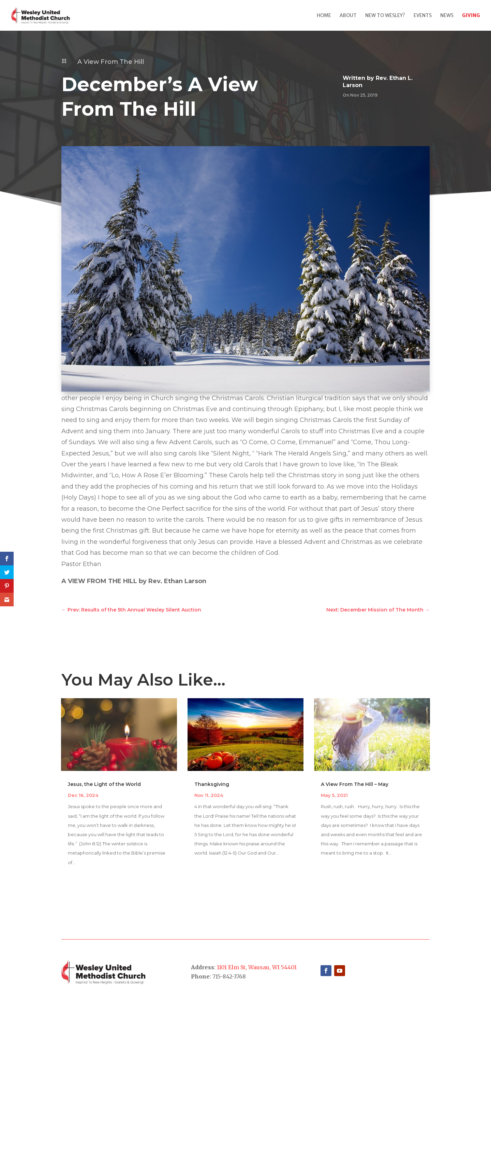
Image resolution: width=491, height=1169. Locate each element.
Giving (471, 15)
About (348, 15)
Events (423, 15)
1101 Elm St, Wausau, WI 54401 (257, 967)
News (446, 15)
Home (324, 15)
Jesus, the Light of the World (104, 784)
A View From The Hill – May (354, 784)
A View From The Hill (110, 62)
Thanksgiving (211, 784)
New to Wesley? (385, 15)
